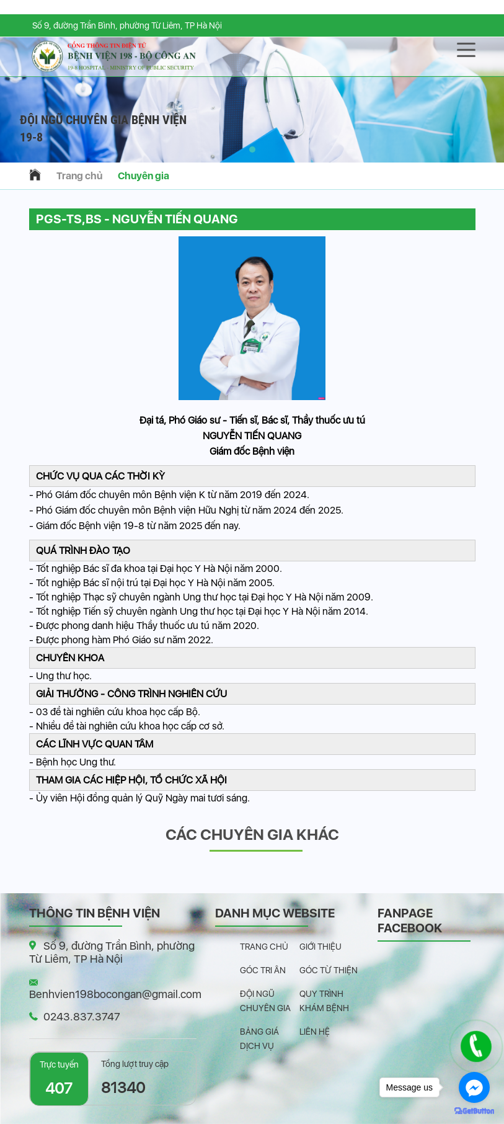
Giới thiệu (320, 947)
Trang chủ (79, 176)
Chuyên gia (143, 176)
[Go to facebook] (474, 1087)
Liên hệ (314, 1032)
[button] (252, 149)
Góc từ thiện (328, 970)
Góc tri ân (263, 970)
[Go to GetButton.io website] (474, 1111)
